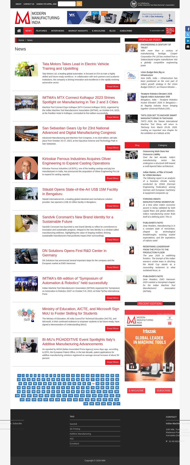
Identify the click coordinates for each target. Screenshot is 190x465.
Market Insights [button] (78, 31)
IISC (72, 437)
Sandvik (73, 422)
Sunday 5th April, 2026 (46, 4)
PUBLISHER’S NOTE (153, 168)
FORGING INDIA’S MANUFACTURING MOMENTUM (158, 154)
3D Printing (75, 427)
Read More (113, 86)
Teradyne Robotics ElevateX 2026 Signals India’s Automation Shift (156, 79)
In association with (161, 31)
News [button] (28, 31)
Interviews (57, 31)
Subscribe (126, 31)
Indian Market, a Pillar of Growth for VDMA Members (158, 138)
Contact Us (29, 4)
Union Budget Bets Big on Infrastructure (152, 62)
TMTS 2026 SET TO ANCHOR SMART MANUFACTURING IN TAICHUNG (159, 95)
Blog (112, 31)
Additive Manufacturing (80, 432)
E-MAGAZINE (136, 304)
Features (41, 31)
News (30, 40)
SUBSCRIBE (163, 304)
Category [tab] (162, 115)
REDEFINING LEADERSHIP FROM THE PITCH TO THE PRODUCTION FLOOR (156, 184)
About (18, 4)
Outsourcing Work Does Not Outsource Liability (156, 123)
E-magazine (98, 31)
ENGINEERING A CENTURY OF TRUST (156, 46)
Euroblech (74, 442)
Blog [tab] (137, 115)
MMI (103, 460)
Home (21, 40)
